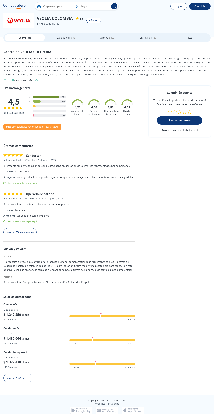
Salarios (107, 37)
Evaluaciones (66, 37)
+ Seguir (94, 20)
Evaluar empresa (180, 120)
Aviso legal (100, 403)
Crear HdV (199, 6)
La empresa (24, 37)
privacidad (113, 403)
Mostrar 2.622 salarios (18, 378)
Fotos (189, 37)
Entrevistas (148, 37)
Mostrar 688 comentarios (20, 232)
